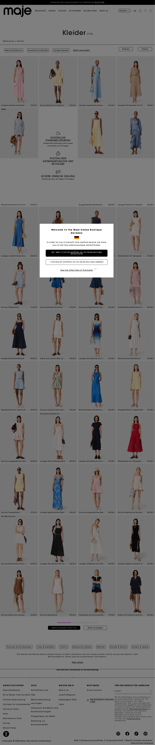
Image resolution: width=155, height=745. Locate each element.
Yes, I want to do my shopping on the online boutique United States (77, 253)
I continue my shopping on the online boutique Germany (77, 262)
